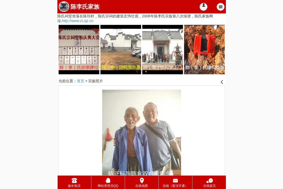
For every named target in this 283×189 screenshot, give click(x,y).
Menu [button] (221, 7)
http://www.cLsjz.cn (77, 21)
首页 (80, 81)
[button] (203, 7)
